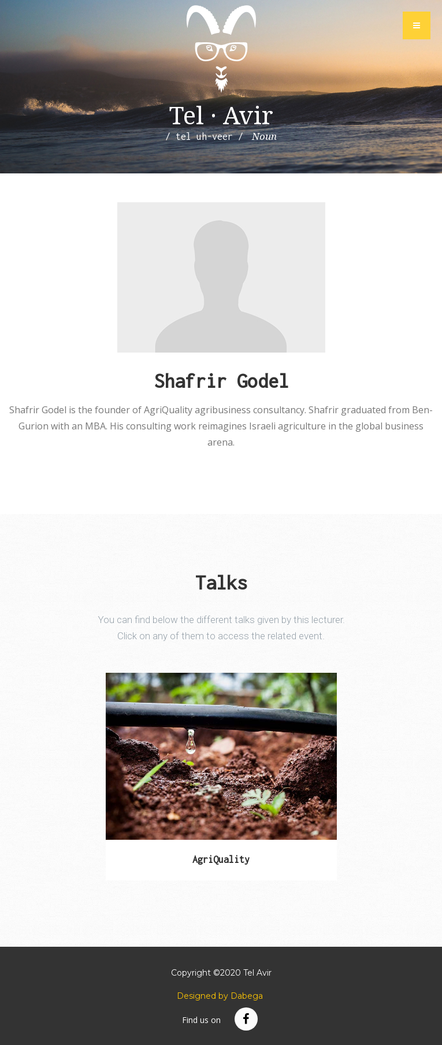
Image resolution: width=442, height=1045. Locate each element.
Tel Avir (221, 49)
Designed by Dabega (220, 996)
